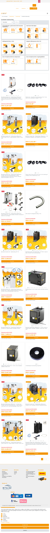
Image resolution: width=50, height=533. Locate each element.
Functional (5, 520)
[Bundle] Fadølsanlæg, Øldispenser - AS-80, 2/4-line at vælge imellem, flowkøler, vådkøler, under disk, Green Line (36, 328)
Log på (15, 471)
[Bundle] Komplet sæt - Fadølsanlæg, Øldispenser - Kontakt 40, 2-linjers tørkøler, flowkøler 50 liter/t (11, 328)
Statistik (4, 515)
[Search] (34, 5)
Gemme (25, 530)
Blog (27, 477)
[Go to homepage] (4, 16)
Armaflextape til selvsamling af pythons (33, 365)
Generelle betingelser (30, 476)
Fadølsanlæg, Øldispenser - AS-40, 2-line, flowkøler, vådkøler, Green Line (11, 366)
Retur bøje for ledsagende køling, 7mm (33, 213)
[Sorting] (7, 22)
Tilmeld (15, 472)
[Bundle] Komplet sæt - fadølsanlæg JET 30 (10, 251)
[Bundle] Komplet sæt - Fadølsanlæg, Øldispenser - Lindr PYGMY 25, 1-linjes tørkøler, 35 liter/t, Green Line (12, 443)
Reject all (25, 527)
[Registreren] (22, 8)
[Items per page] (17, 22)
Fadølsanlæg (11, 16)
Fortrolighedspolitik (29, 472)
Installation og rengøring (6, 476)
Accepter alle (25, 524)
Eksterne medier (6, 517)
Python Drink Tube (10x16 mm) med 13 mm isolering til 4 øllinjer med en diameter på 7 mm (37, 175)
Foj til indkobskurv (39, 106)
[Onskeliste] (28, 8)
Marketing (5, 516)
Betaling (3, 471)
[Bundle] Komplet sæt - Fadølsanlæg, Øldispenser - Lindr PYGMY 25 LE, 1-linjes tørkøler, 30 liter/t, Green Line (12, 137)
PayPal (4, 519)
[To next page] (48, 459)
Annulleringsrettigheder (30, 471)
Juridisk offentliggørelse (30, 473)
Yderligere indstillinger (5, 522)
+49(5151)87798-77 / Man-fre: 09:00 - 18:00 (14, 1)
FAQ (3, 475)
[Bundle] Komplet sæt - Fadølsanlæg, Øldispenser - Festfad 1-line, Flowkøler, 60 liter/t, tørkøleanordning (36, 405)
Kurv (15, 473)
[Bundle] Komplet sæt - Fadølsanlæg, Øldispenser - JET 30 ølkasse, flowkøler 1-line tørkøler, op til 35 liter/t (37, 137)
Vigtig (4, 513)
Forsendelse (4, 472)
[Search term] (24, 5)
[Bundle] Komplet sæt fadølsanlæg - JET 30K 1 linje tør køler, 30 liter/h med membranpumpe (37, 252)
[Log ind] (16, 8)
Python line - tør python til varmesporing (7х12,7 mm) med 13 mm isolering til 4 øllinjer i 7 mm (36, 98)
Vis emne (16, 108)
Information (4, 477)
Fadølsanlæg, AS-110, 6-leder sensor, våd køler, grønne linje (37, 290)
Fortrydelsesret (5, 473)
